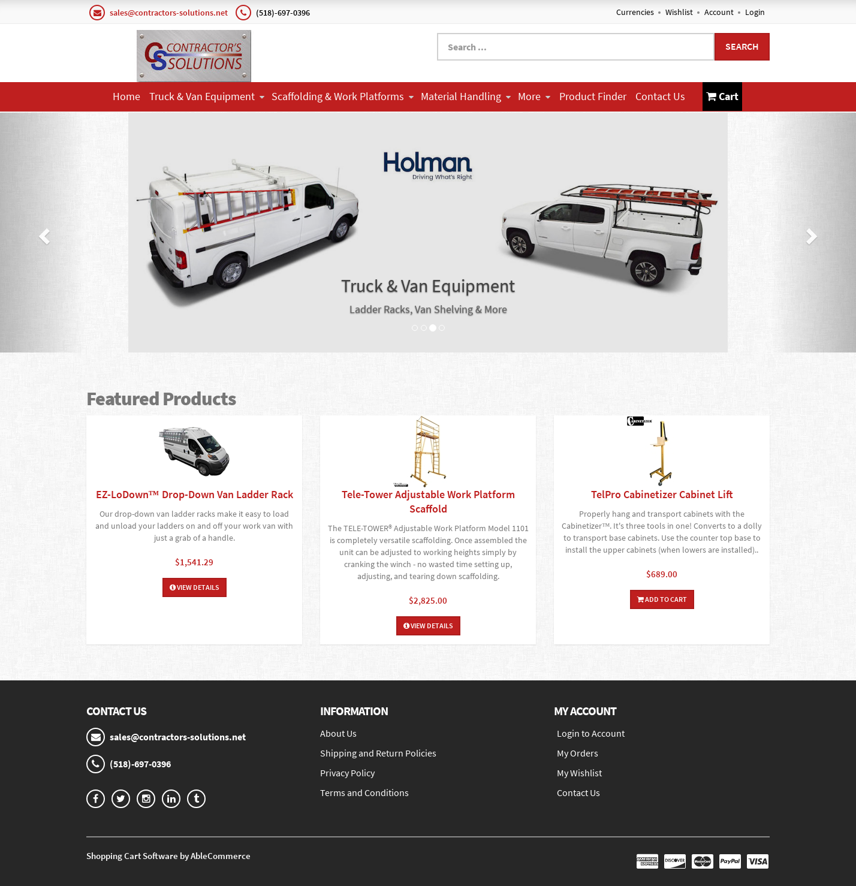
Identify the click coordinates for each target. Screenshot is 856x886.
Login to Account (591, 733)
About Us (338, 733)
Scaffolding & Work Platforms (343, 96)
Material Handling (466, 96)
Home (126, 96)
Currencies (635, 12)
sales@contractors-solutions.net (169, 12)
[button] (43, 232)
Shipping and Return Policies (378, 753)
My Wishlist (579, 773)
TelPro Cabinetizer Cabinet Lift (662, 494)
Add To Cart (662, 599)
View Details (194, 587)
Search (742, 46)
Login (755, 12)
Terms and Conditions (364, 792)
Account (719, 12)
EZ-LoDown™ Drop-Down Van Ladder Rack (194, 494)
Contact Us (660, 96)
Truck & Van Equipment (206, 96)
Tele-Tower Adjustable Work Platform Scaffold (428, 501)
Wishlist (679, 12)
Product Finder (592, 96)
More (534, 96)
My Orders (577, 753)
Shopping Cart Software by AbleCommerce (168, 855)
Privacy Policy (347, 773)
